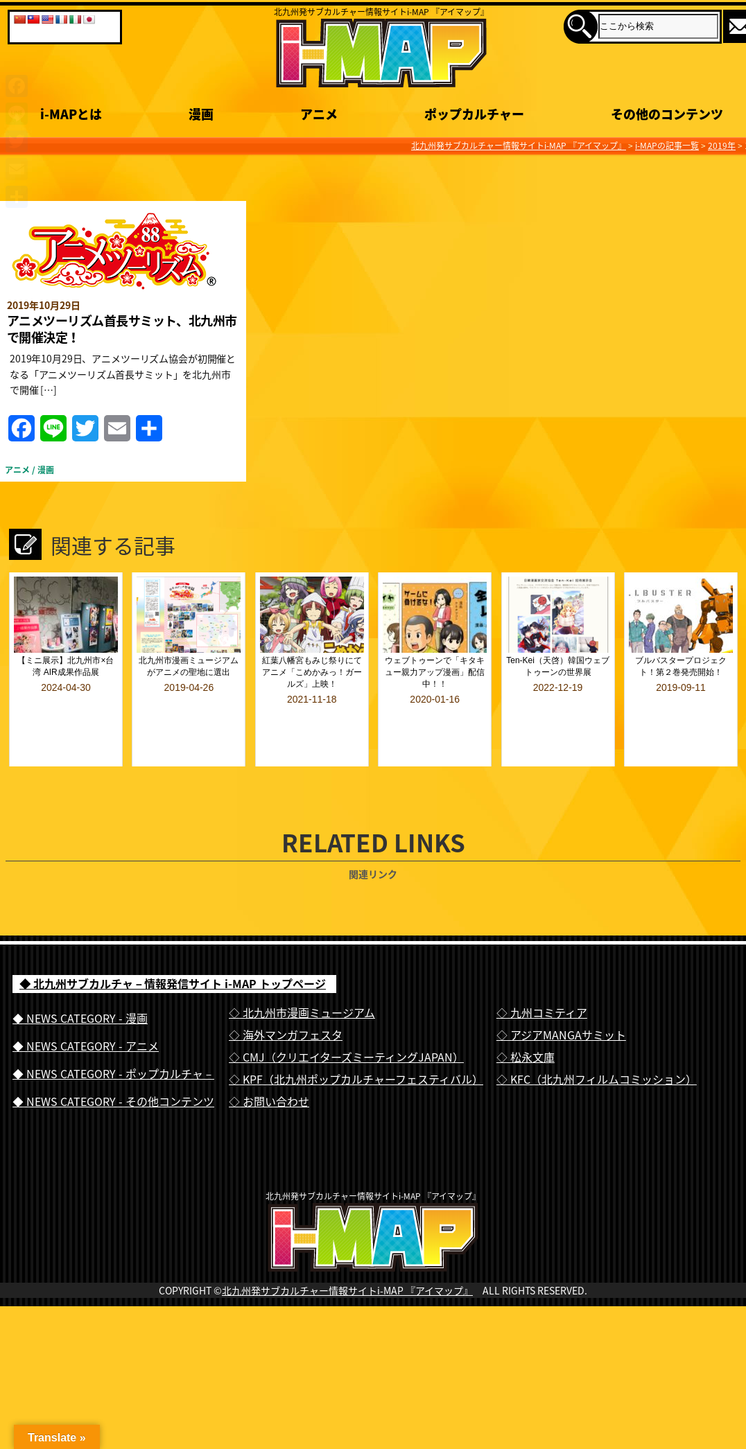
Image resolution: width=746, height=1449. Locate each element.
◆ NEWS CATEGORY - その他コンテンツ (113, 1064)
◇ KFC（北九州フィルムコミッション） (596, 1042)
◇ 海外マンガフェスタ (285, 998)
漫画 (45, 470)
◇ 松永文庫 (525, 1020)
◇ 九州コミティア (541, 975)
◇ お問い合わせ (269, 1064)
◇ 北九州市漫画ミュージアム (302, 975)
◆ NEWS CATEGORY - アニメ (85, 1009)
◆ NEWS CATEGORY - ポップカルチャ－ (113, 1036)
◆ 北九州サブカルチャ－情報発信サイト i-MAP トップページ (172, 947)
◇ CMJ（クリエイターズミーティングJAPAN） (346, 1020)
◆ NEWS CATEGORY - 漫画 (80, 981)
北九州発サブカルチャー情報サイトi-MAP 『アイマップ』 (347, 1281)
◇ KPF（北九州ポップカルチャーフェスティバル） (356, 1042)
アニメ (17, 470)
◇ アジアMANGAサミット (561, 998)
